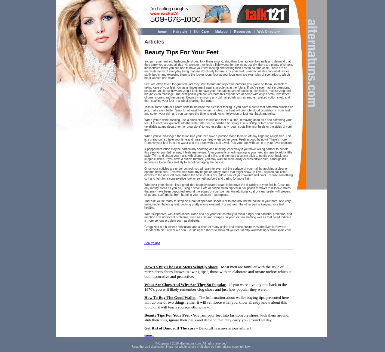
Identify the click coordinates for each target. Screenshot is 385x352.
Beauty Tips (152, 243)
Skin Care (201, 31)
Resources (242, 31)
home (162, 31)
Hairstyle (180, 31)
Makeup (221, 31)
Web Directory (268, 31)
